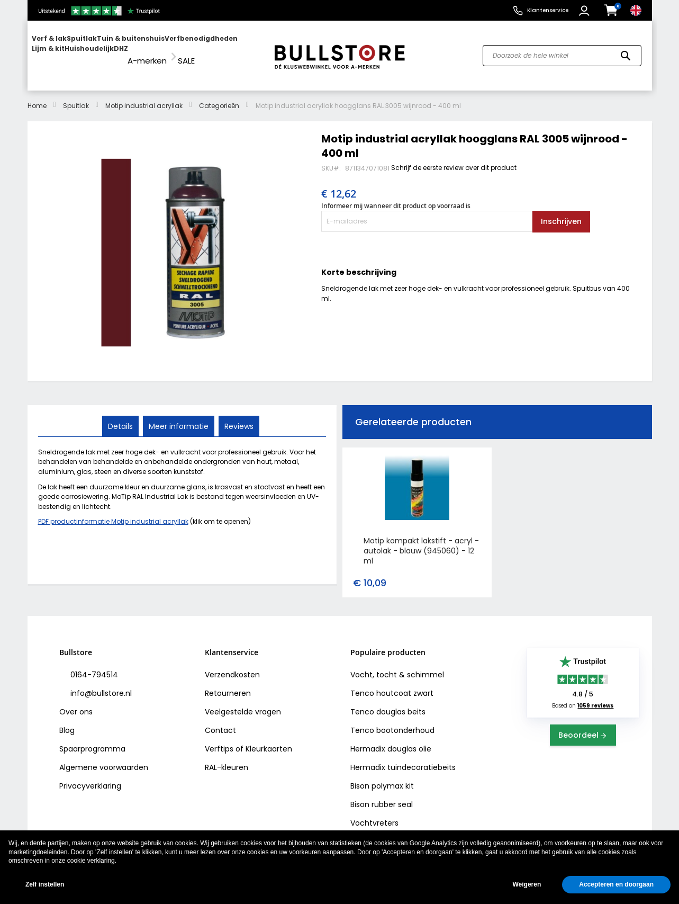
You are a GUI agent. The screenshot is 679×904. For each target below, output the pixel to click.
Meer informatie (179, 415)
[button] (585, 10)
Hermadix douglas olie (390, 739)
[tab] (121, 416)
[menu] (145, 50)
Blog (67, 720)
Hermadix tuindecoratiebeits (403, 758)
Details (121, 415)
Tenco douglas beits (387, 702)
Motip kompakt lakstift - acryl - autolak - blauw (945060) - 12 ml (421, 541)
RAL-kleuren (226, 758)
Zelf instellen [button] (44, 884)
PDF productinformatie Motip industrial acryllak (113, 511)
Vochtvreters (374, 813)
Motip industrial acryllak (144, 95)
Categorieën (219, 95)
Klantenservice (547, 10)
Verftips (219, 739)
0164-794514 (93, 665)
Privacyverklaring (90, 776)
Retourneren (228, 683)
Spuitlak (76, 95)
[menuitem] (72, 50)
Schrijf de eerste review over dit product (454, 157)
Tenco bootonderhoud (392, 720)
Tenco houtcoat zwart (391, 683)
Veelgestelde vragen (243, 702)
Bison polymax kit (382, 776)
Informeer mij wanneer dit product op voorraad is (395, 196)
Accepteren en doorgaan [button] (616, 884)
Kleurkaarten (269, 739)
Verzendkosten (232, 665)
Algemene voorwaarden (103, 758)
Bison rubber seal (381, 795)
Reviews (237, 415)
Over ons (76, 702)
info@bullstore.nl (100, 683)
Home (37, 95)
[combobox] (562, 50)
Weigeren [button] (526, 884)
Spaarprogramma (92, 739)
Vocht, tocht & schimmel (397, 665)
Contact (220, 720)
